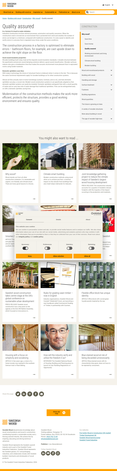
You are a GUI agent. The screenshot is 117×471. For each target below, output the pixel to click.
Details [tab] (58, 219)
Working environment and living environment (96, 55)
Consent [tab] (29, 219)
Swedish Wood (9, 5)
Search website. (87, 12)
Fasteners (85, 90)
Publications (63, 12)
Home (4, 18)
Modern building (90, 65)
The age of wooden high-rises (92, 119)
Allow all (87, 256)
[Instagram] (58, 453)
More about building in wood (92, 114)
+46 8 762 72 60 (52, 437)
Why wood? (36, 18)
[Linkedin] (43, 453)
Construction (26, 18)
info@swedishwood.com (49, 439)
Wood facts (7, 12)
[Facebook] (53, 453)
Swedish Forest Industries (88, 440)
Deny (30, 256)
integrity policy (24, 237)
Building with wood (22, 12)
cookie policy (38, 237)
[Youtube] (48, 453)
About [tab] (88, 219)
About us (75, 12)
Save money (89, 44)
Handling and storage (89, 80)
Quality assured (90, 49)
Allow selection (58, 256)
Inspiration (37, 12)
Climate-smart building (92, 61)
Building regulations (89, 94)
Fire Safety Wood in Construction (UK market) (95, 433)
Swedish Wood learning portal (90, 438)
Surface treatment (88, 85)
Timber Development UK (88, 435)
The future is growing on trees (92, 104)
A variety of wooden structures (92, 109)
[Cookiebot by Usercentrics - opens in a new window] (92, 213)
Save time (88, 39)
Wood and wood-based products (93, 70)
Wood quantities (87, 99)
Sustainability (50, 12)
